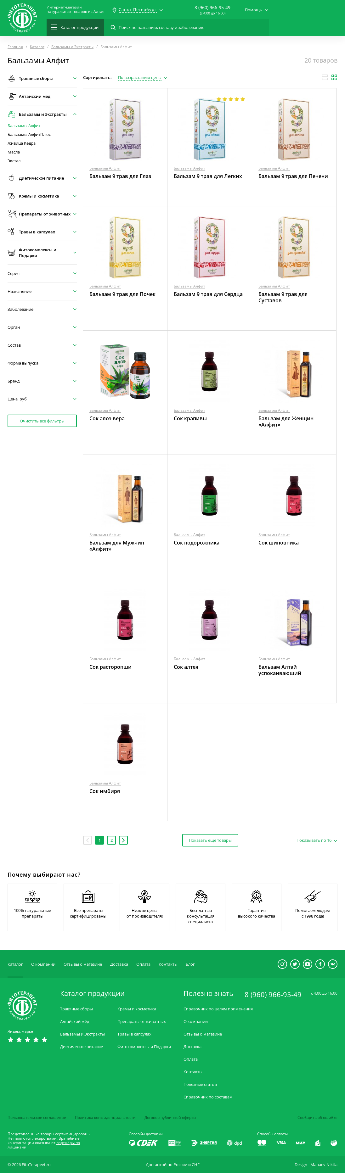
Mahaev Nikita (323, 1164)
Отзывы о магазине (83, 964)
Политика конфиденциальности (105, 1117)
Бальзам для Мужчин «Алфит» (116, 545)
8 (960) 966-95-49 (212, 7)
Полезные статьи (200, 1084)
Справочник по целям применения (218, 1009)
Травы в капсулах (134, 1034)
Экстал (14, 161)
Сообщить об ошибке (317, 1117)
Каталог (15, 964)
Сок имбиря (104, 791)
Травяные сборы (76, 1009)
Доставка (119, 964)
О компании (43, 964)
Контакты (168, 964)
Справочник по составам (208, 1097)
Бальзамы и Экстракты (82, 1034)
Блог (190, 964)
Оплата (143, 964)
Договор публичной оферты (170, 1117)
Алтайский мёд (74, 1021)
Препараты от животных (141, 1021)
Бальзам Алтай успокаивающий (279, 670)
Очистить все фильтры (42, 421)
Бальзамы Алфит (24, 125)
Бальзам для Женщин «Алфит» (286, 421)
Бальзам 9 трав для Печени (293, 176)
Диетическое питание (81, 1046)
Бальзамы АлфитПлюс (29, 134)
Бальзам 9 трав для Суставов (283, 297)
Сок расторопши (110, 666)
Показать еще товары (210, 840)
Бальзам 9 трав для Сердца (208, 294)
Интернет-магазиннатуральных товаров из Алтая (76, 9)
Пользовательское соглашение (37, 1117)
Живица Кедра (22, 143)
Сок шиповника (278, 542)
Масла (14, 152)
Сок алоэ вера (107, 418)
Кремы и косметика (136, 1009)
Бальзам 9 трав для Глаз (120, 176)
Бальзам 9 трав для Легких (208, 176)
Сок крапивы (190, 418)
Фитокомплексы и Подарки (144, 1046)
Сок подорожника (196, 542)
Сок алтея (186, 666)
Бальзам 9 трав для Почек (122, 294)
